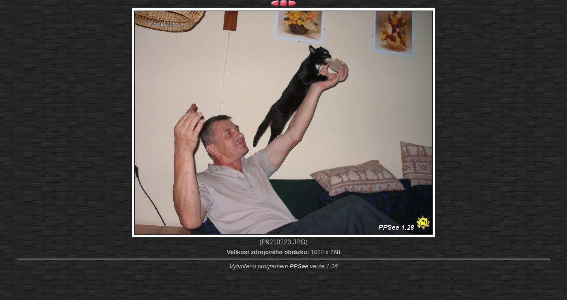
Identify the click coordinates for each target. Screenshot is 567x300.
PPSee (299, 266)
